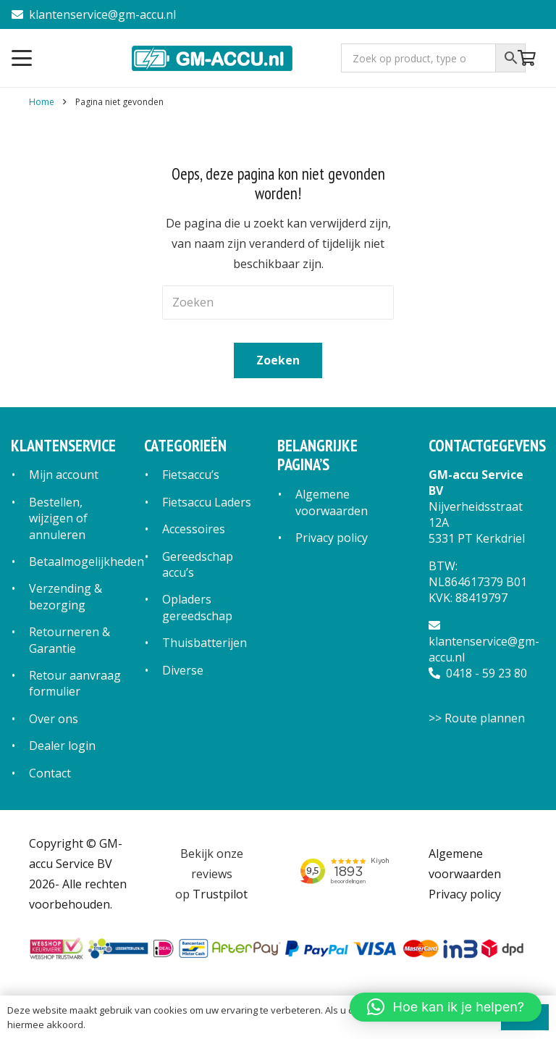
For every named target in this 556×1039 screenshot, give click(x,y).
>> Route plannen (477, 718)
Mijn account (63, 475)
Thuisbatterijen (204, 643)
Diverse (182, 670)
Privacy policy (331, 538)
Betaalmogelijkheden (86, 561)
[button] (21, 58)
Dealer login (62, 746)
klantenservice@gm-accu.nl (94, 14)
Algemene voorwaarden (331, 502)
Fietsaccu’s (190, 475)
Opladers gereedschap (197, 607)
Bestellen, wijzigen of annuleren (58, 518)
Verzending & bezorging (65, 596)
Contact (50, 773)
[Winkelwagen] (527, 58)
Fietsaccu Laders (206, 502)
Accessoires (193, 529)
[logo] (213, 58)
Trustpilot (220, 894)
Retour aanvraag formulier (75, 683)
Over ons (53, 719)
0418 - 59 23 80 (478, 673)
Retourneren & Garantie (69, 640)
